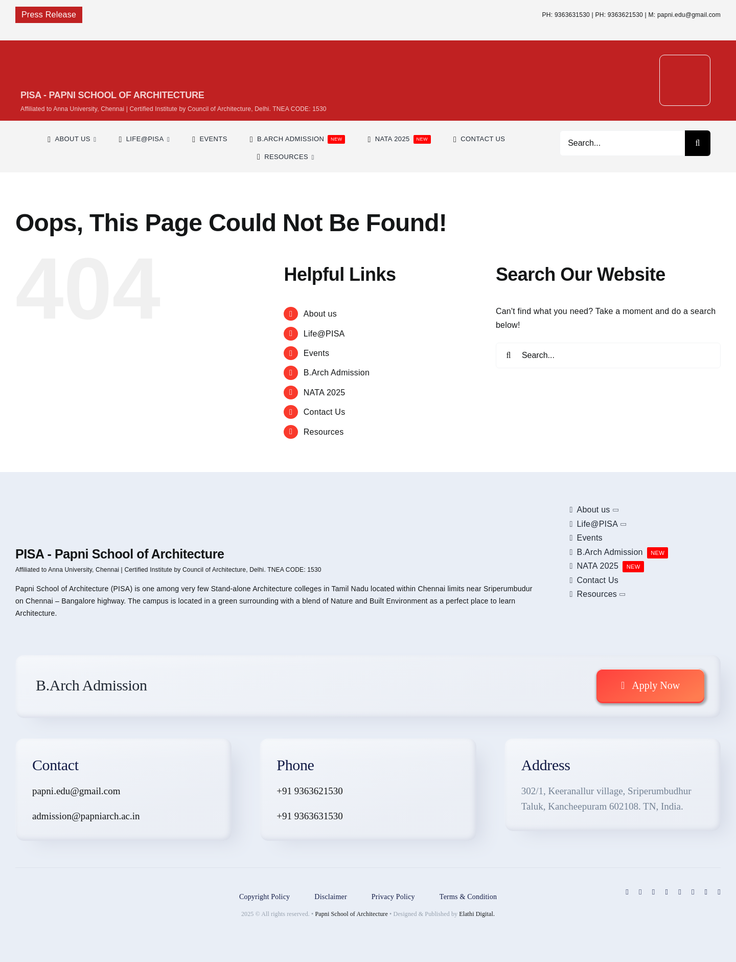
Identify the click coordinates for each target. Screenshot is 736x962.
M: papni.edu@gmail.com (685, 14)
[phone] (719, 892)
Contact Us (325, 412)
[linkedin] (679, 892)
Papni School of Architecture (351, 914)
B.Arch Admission (337, 372)
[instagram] (653, 892)
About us (320, 313)
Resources (324, 432)
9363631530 (318, 816)
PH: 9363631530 (566, 14)
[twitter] (640, 892)
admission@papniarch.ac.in (86, 816)
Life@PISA (324, 333)
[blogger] (693, 892)
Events (316, 353)
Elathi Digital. (477, 914)
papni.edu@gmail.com (76, 791)
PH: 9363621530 (619, 14)
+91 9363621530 (309, 791)
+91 (285, 816)
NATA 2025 (325, 392)
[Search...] (622, 143)
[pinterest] (666, 892)
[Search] (697, 143)
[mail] (706, 892)
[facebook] (627, 892)
